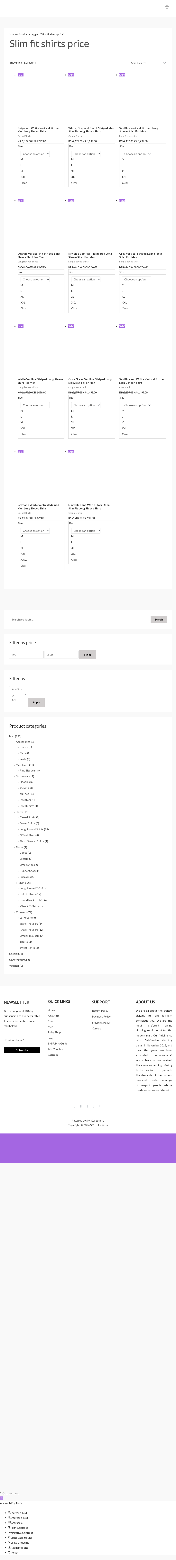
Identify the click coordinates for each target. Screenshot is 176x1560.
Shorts (24, 942)
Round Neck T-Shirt (32, 901)
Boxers (24, 748)
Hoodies (25, 782)
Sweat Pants (27, 948)
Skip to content (9, 1494)
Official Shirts (28, 836)
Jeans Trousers (29, 924)
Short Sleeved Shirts (32, 842)
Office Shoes (27, 865)
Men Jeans (22, 766)
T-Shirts (21, 883)
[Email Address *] (22, 1041)
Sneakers (25, 877)
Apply (36, 703)
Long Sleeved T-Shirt (32, 889)
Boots (23, 853)
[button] (1, 1499)
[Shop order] (147, 64)
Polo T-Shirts (28, 895)
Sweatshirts (27, 806)
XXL (17, 701)
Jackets (24, 788)
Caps (23, 754)
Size (20, 147)
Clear (24, 183)
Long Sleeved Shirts (31, 830)
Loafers (24, 859)
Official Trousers (30, 936)
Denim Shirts (27, 824)
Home (13, 35)
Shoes (19, 848)
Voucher (14, 966)
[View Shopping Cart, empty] (167, 8)
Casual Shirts (28, 818)
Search (159, 620)
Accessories (23, 742)
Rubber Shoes (28, 871)
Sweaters (25, 800)
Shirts (19, 813)
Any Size (17, 690)
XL (17, 697)
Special (13, 954)
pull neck (25, 794)
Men (11, 737)
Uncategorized (18, 960)
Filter (87, 655)
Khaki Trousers (29, 930)
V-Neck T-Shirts (29, 907)
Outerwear (22, 777)
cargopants (27, 918)
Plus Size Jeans (29, 771)
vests (23, 760)
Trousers (21, 913)
